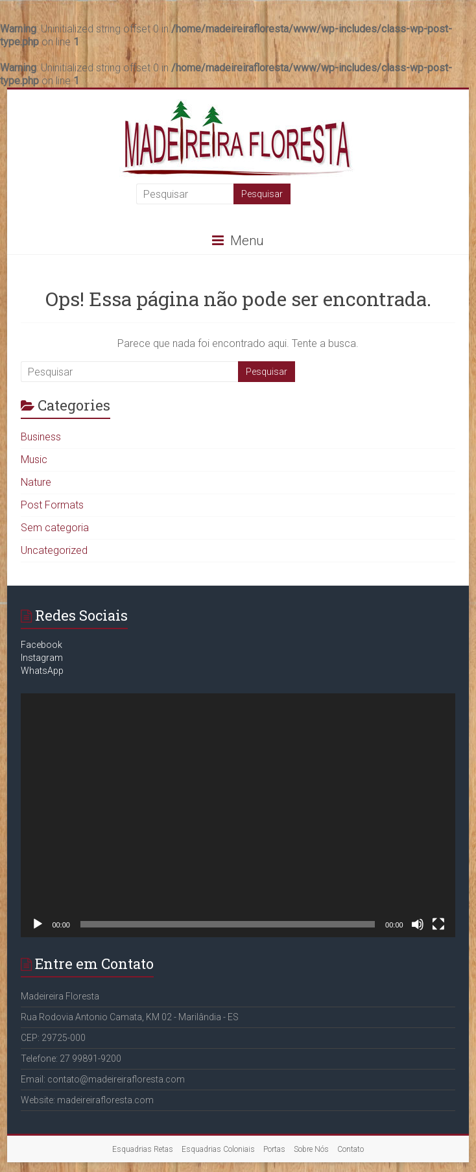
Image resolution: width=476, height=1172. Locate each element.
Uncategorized (54, 550)
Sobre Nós (311, 1149)
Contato (350, 1149)
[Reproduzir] (37, 924)
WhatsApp (42, 670)
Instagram (42, 657)
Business (41, 437)
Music (34, 459)
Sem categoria (55, 527)
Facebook (41, 645)
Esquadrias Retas (142, 1149)
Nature (36, 482)
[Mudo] (417, 924)
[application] (238, 815)
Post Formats (52, 505)
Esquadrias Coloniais (218, 1149)
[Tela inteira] (438, 924)
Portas (274, 1149)
